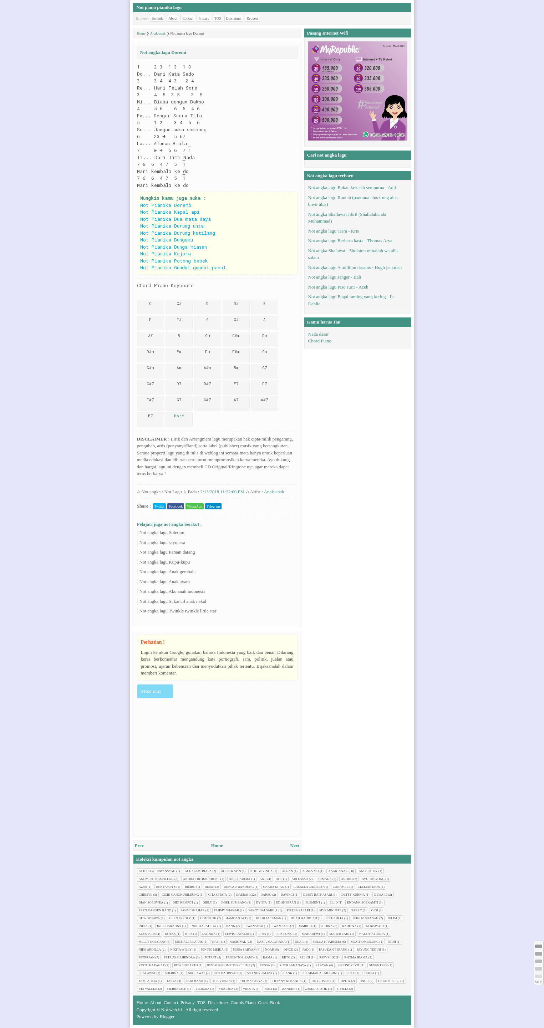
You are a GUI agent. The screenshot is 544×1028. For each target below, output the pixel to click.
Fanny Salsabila (263, 910)
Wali (268, 989)
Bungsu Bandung (239, 887)
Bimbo (190, 887)
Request (252, 18)
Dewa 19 (380, 894)
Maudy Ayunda (372, 934)
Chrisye (146, 894)
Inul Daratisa (169, 926)
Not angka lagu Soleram (161, 532)
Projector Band (240, 957)
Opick (288, 949)
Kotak (170, 934)
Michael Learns (189, 941)
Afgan (287, 871)
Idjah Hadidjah (304, 918)
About (172, 18)
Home (217, 845)
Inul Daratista (203, 926)
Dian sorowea (151, 902)
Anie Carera (239, 879)
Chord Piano (319, 340)
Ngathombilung (364, 941)
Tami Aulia (148, 981)
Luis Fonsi (284, 934)
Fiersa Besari (298, 910)
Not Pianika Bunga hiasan (173, 247)
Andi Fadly (368, 871)
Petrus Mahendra (179, 957)
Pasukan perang (333, 949)
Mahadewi (311, 934)
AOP (279, 879)
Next (295, 845)
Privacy (203, 18)
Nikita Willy (181, 949)
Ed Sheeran (286, 902)
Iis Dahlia (335, 918)
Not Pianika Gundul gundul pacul (183, 267)
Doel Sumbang (234, 902)
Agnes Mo (310, 871)
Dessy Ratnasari (317, 894)
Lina (262, 934)
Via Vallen (148, 989)
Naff (216, 941)
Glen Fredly (180, 918)
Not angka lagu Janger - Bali (334, 277)
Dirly (207, 902)
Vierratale (176, 989)
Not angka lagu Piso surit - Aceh (338, 287)
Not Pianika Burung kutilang (177, 233)
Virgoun (226, 989)
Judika (327, 926)
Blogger (167, 1016)
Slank (287, 973)
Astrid (347, 879)
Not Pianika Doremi (166, 205)
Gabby (356, 910)
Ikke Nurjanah (365, 918)
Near (299, 941)
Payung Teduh (369, 949)
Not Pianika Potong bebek (174, 261)
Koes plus (147, 934)
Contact (187, 18)
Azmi (143, 887)
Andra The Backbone (201, 879)
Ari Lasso (299, 879)
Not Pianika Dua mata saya (175, 219)
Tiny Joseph (321, 981)
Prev (139, 845)
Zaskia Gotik (316, 989)
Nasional (237, 941)
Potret (210, 957)
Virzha (249, 989)
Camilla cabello (309, 887)
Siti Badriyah (226, 973)
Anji (263, 879)
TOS (217, 18)
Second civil (348, 965)
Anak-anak (274, 491)
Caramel (341, 887)
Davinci (287, 894)
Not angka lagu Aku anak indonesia (172, 591)
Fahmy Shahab (226, 910)
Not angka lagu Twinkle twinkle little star (178, 611)
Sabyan (321, 965)
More (179, 415)
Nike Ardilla (150, 949)
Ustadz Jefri (389, 981)
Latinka (209, 934)
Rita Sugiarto (186, 965)
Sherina (172, 973)
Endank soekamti (362, 902)
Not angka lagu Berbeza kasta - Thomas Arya (350, 240)
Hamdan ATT (235, 918)
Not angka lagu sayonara (162, 542)
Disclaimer (234, 18)
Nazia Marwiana (271, 941)
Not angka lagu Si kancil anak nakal (173, 601)
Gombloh (208, 918)
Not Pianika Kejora (165, 253)
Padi (306, 949)
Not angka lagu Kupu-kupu (164, 562)
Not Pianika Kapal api (170, 212)
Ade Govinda (261, 871)
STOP (538, 982)
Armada (324, 879)
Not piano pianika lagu (159, 7)
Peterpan (147, 957)
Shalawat (147, 973)
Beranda (157, 18)
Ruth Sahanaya (292, 965)
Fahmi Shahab (193, 910)
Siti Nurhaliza (259, 973)
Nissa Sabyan (244, 949)
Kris (189, 934)
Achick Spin (231, 871)
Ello (334, 902)
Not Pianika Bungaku (166, 239)
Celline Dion (369, 887)
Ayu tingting (373, 879)
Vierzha (202, 989)
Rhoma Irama (355, 957)
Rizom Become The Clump (228, 965)
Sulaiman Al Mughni (319, 973)
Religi (305, 957)
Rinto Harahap (152, 965)
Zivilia (342, 989)
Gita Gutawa (149, 918)
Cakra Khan (273, 887)
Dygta (261, 902)
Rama (268, 957)
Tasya (172, 981)
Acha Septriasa (198, 871)
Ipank (230, 926)
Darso (265, 894)
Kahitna (349, 926)
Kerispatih (375, 926)
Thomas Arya (251, 981)
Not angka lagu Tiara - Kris (333, 231)
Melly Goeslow (152, 941)
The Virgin (221, 981)
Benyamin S (166, 887)
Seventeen (378, 965)
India (143, 926)
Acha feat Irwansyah (157, 871)
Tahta (369, 973)
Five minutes (330, 910)
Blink (210, 887)
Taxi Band (194, 981)
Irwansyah (253, 926)
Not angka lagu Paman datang (167, 552)
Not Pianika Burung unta (172, 226)
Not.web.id (171, 1009)
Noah (269, 949)
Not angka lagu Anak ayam (164, 581)
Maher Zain (339, 934)
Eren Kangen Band (155, 910)
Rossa (265, 965)
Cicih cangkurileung (180, 894)
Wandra (288, 989)
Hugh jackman (268, 918)
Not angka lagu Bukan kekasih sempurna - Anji (352, 187)
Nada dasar (318, 334)
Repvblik (327, 957)
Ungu (364, 981)
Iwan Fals (281, 926)
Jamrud (305, 926)
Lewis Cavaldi (237, 934)
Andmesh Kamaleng (156, 879)
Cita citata (217, 894)
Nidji (392, 941)
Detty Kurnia (353, 894)
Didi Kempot (183, 902)
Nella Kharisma (327, 941)
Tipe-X (345, 981)
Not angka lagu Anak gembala (167, 571)
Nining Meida (212, 949)
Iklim (392, 918)
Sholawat (196, 973)
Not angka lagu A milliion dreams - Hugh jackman (355, 267)
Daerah (243, 894)
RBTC (286, 957)
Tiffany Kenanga (287, 981)
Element (312, 902)
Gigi (374, 910)
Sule (351, 973)
